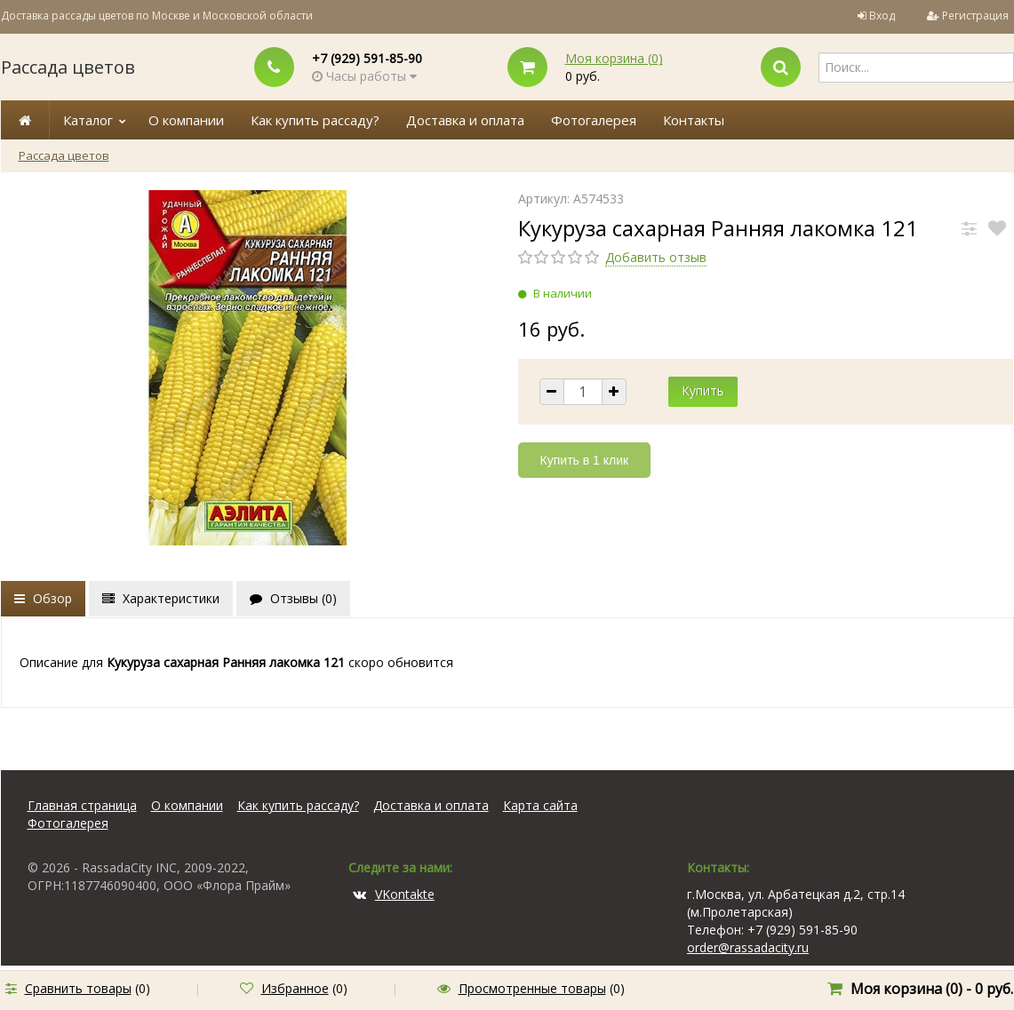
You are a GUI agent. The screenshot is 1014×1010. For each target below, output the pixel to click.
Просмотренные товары (532, 988)
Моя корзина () (614, 58)
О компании (186, 120)
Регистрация (975, 15)
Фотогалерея (593, 120)
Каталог (88, 120)
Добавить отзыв (656, 257)
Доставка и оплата (465, 120)
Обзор (43, 598)
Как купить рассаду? (315, 120)
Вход (882, 15)
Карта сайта (540, 805)
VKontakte (394, 894)
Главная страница (82, 805)
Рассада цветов (68, 67)
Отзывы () (293, 598)
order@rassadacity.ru (748, 947)
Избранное (295, 988)
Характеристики (161, 598)
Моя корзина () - (931, 988)
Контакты (693, 120)
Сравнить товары (78, 988)
